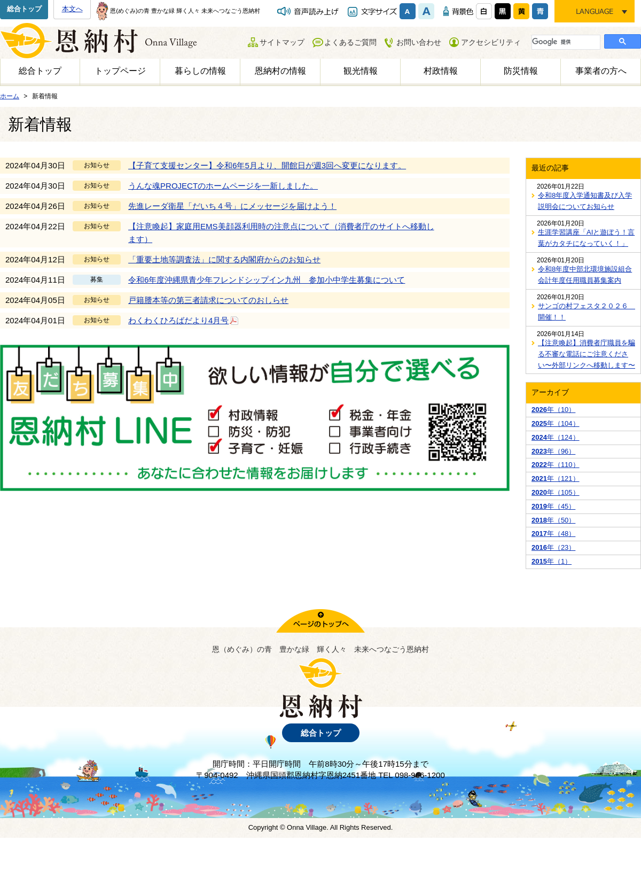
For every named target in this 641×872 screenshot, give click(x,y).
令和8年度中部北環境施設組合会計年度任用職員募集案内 (585, 274)
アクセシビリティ (491, 42)
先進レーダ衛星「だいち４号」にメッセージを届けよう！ (232, 206)
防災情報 (521, 70)
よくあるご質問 (350, 42)
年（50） (553, 520)
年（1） (551, 561)
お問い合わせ (418, 42)
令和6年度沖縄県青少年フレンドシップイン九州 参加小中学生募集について (266, 279)
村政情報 (441, 70)
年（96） (553, 451)
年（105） (555, 492)
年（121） (555, 478)
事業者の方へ (601, 70)
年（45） (553, 506)
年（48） (553, 534)
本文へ (72, 9)
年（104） (555, 423)
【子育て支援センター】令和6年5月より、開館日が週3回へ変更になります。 (267, 165)
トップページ (120, 70)
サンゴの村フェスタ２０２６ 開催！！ (586, 311)
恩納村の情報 (280, 70)
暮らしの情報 (200, 70)
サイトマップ (282, 42)
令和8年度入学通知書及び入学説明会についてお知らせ (585, 201)
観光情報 (360, 70)
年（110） (555, 465)
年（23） (553, 547)
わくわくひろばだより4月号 (183, 320)
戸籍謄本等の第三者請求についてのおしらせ (208, 300)
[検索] (565, 41)
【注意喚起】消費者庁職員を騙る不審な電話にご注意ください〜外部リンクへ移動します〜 (586, 354)
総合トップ (24, 9)
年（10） (553, 410)
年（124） (555, 437)
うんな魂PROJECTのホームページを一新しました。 (223, 185)
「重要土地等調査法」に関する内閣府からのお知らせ (224, 259)
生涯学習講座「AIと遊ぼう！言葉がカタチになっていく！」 (586, 237)
